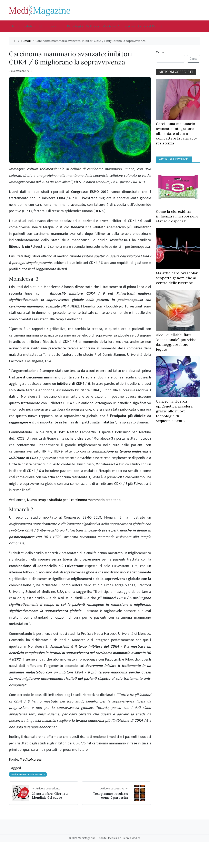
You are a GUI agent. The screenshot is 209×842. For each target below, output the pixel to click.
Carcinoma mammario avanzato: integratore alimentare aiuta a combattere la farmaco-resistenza (176, 133)
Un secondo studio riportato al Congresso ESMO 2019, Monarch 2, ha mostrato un (80, 530)
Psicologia (75, 26)
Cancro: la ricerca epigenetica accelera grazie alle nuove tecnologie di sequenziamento (174, 411)
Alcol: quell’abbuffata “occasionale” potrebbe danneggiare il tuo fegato (176, 342)
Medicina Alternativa (118, 26)
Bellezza (92, 26)
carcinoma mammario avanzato (28, 774)
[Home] (14, 41)
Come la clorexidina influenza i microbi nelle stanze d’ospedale (177, 216)
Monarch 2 (21, 509)
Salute (28, 26)
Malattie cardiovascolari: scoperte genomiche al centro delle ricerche (178, 278)
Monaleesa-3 (23, 279)
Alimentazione (50, 26)
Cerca (160, 52)
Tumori (26, 41)
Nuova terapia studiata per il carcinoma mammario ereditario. (74, 499)
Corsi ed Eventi (150, 26)
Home (15, 26)
